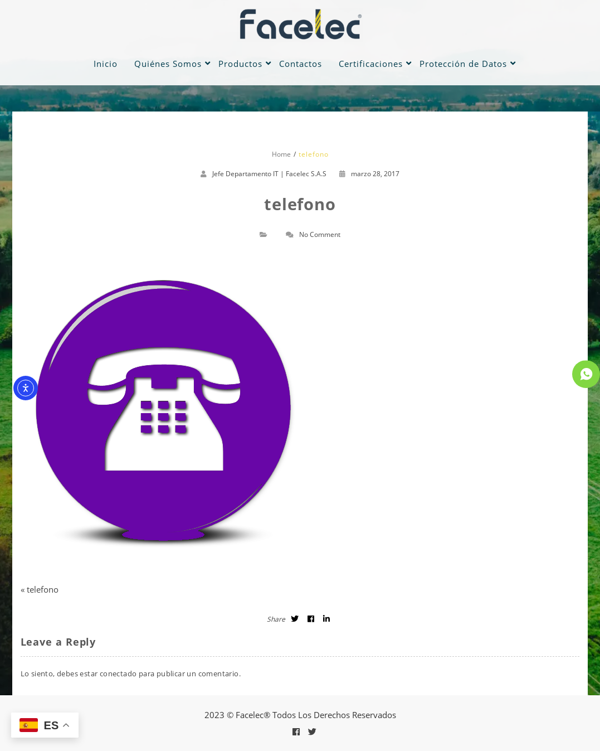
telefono (42, 589)
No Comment (319, 234)
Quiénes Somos (168, 63)
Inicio (106, 63)
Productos (240, 63)
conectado (118, 673)
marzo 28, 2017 (369, 173)
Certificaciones (371, 63)
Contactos (300, 63)
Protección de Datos (463, 63)
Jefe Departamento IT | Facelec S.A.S (269, 173)
